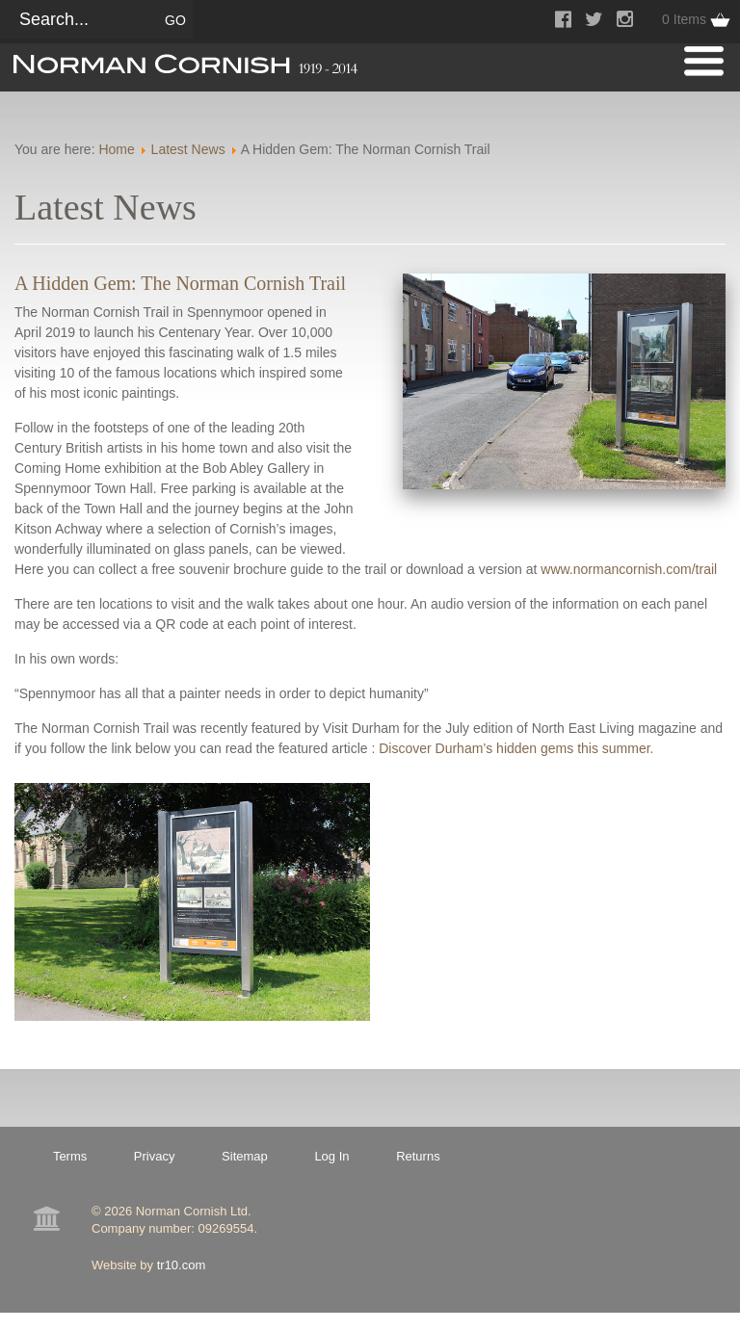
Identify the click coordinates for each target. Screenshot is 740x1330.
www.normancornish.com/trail (629, 569)
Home (116, 149)
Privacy (154, 1156)
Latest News (188, 149)
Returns (418, 1156)
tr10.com (181, 1265)
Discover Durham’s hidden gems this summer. (516, 748)
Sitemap (245, 1156)
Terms (70, 1156)
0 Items (684, 19)
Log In (331, 1156)
